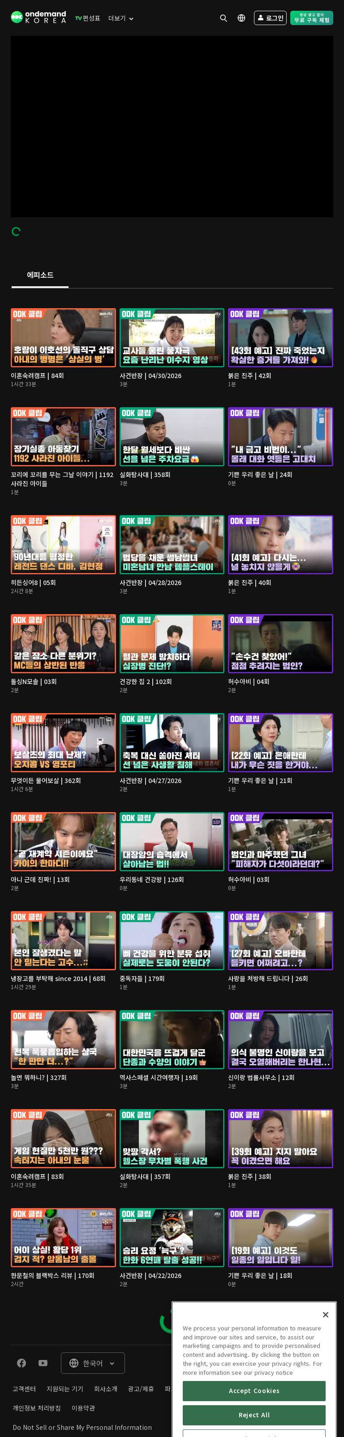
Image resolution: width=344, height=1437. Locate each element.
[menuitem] (86, 18)
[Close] (325, 1353)
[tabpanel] (172, 816)
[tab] (40, 275)
